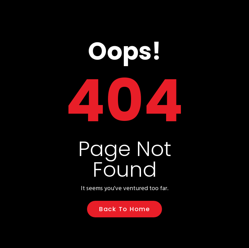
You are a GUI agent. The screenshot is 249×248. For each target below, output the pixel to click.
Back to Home (124, 209)
